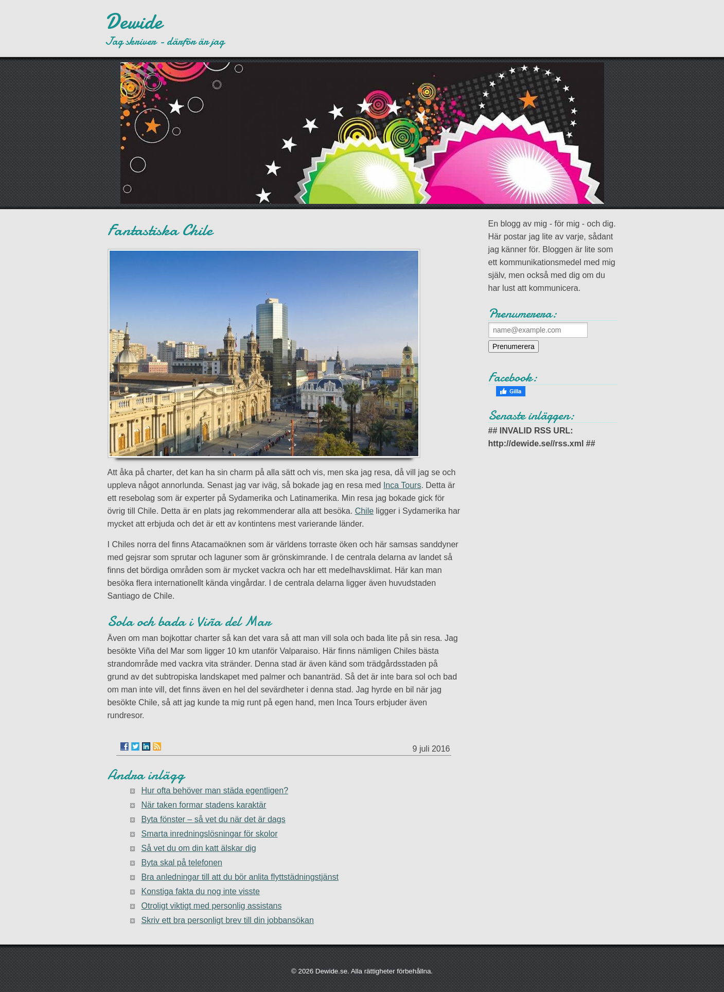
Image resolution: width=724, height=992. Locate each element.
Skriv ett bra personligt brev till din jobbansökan (228, 920)
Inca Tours (402, 485)
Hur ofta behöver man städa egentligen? (215, 790)
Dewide (133, 21)
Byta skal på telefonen (182, 862)
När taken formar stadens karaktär (204, 804)
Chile (364, 511)
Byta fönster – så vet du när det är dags (214, 819)
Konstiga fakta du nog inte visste (201, 891)
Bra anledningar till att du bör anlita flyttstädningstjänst (240, 877)
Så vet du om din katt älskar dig (199, 848)
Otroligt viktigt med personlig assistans (212, 905)
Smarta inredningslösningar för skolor (210, 833)
